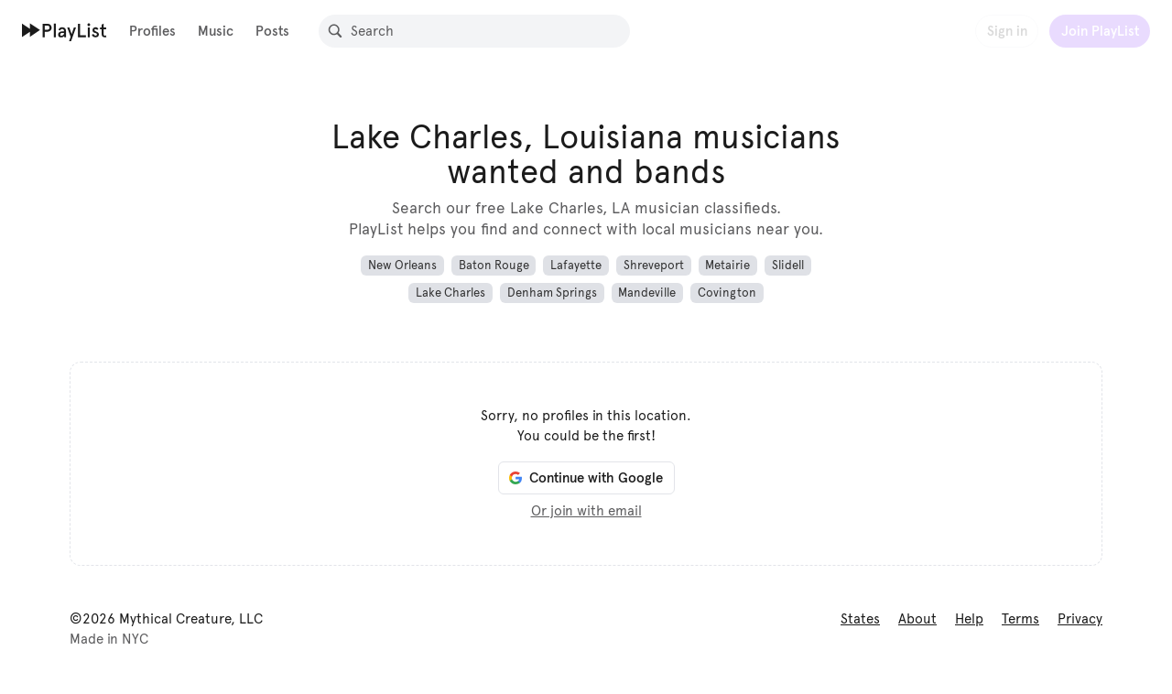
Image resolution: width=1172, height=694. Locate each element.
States (860, 619)
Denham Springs (552, 293)
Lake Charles (450, 293)
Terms (1020, 619)
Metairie (727, 265)
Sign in (1007, 30)
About (917, 619)
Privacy (1080, 619)
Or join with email (586, 511)
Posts (272, 30)
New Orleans (402, 265)
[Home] (64, 30)
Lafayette (576, 265)
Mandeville (647, 293)
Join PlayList (1100, 30)
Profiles (152, 30)
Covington (727, 293)
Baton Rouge (494, 265)
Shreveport (654, 265)
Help (969, 619)
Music (215, 30)
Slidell (788, 265)
